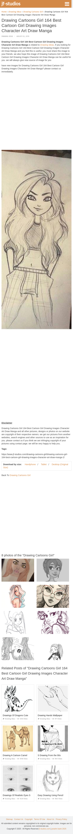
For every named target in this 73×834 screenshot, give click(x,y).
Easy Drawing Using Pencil (50, 795)
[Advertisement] (36, 112)
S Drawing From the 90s (49, 755)
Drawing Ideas (7, 36)
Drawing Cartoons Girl (20, 475)
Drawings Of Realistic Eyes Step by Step (22, 795)
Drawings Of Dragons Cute (15, 715)
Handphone (30, 464)
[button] (66, 3)
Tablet (43, 464)
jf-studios (11, 3)
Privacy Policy (61, 819)
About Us (50, 819)
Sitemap (9, 819)
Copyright (28, 819)
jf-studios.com (44, 829)
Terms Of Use (39, 819)
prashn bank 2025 (59, 829)
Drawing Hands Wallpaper (50, 715)
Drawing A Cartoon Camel (15, 755)
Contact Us (18, 819)
